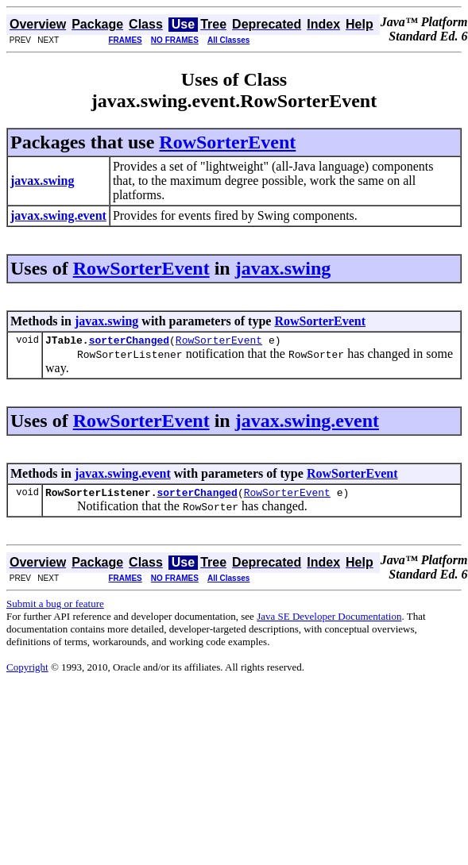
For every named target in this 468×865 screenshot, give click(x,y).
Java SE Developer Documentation (329, 621)
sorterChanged (129, 342)
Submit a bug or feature (55, 608)
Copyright (27, 672)
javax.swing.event (307, 423)
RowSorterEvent (227, 142)
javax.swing (283, 268)
